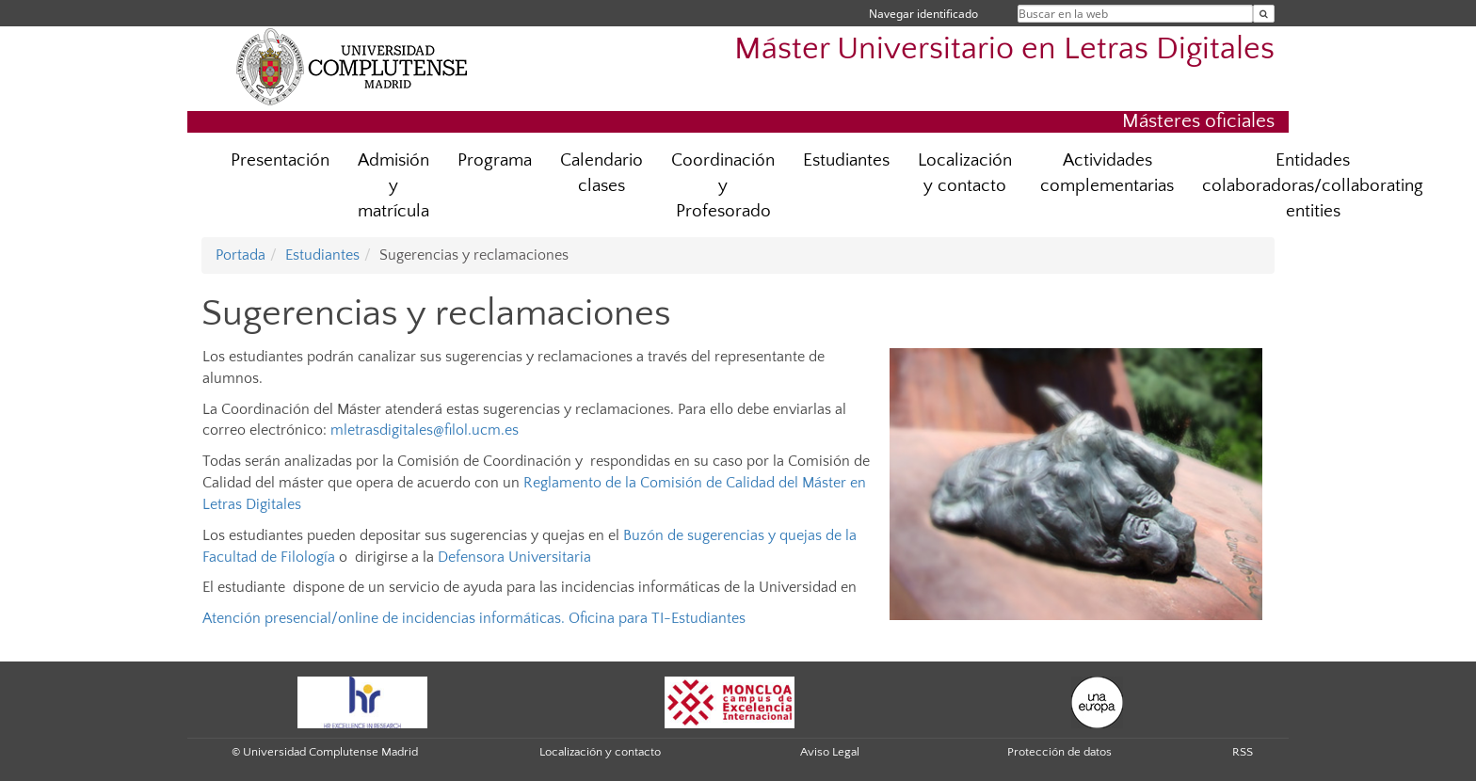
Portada (240, 255)
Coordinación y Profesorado (723, 186)
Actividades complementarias (1107, 173)
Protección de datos (1059, 751)
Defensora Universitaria (514, 557)
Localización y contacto (965, 173)
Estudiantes (846, 160)
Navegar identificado (923, 14)
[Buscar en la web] (1264, 14)
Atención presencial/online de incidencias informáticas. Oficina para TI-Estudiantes (474, 618)
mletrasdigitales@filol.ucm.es (424, 430)
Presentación (280, 160)
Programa (494, 160)
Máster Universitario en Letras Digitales (1004, 49)
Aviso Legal (829, 751)
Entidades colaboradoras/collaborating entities (1312, 186)
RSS (1242, 751)
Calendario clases (601, 173)
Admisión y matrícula (393, 186)
